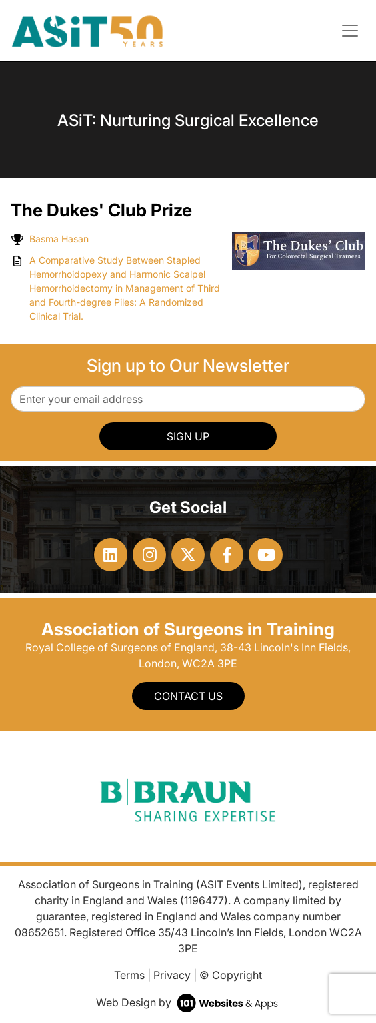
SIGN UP (188, 436)
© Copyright (230, 975)
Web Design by (188, 1002)
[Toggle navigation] (350, 30)
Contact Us (188, 696)
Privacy (172, 975)
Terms (129, 975)
